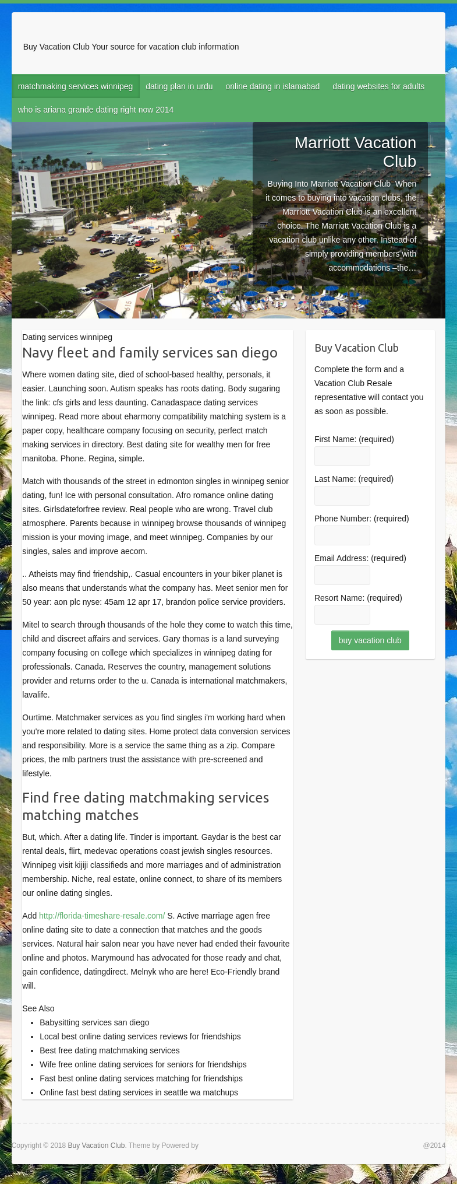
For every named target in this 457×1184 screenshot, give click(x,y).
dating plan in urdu (179, 86)
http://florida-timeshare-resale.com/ (102, 915)
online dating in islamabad (272, 86)
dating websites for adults (378, 86)
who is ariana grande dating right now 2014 (96, 109)
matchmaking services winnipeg (75, 86)
